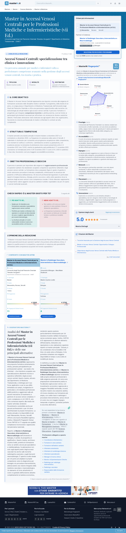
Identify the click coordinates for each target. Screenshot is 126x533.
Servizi (7, 512)
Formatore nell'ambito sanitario (54, 445)
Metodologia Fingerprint (72, 512)
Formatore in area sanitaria (52, 443)
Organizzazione (58, 431)
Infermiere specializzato (52, 454)
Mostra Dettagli (82, 226)
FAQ (12, 512)
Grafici (73, 518)
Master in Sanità (48, 422)
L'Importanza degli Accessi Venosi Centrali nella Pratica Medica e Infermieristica (98, 251)
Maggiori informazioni (76, 531)
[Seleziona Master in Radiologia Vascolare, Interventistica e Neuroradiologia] (77, 42)
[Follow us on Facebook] (115, 527)
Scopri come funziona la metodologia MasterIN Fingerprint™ (93, 78)
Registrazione (14, 515)
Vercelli (101, 30)
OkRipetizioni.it (92, 502)
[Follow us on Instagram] (112, 527)
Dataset (66, 518)
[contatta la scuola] (63, 490)
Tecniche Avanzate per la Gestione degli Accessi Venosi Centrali (98, 240)
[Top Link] (119, 3)
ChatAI (17, 512)
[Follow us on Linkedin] (119, 527)
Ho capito (120, 530)
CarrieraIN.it (71, 502)
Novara (94, 30)
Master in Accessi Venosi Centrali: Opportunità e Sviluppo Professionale (95, 245)
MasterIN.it (12, 502)
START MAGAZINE (114, 257)
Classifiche (79, 518)
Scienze (62, 429)
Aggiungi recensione (113, 212)
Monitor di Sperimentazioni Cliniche (55, 459)
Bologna (97, 45)
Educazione (46, 431)
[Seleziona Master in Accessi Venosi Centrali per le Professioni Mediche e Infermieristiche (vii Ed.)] (77, 28)
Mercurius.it (111, 502)
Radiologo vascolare (50, 467)
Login (6, 515)
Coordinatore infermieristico (53, 440)
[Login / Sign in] (115, 3)
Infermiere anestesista (51, 448)
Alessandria (85, 30)
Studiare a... (24, 512)
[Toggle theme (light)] (111, 3)
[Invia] (98, 3)
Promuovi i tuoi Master (41, 512)
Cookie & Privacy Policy (61, 527)
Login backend (39, 515)
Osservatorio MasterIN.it (72, 515)
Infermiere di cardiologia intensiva (55, 451)
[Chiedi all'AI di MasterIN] (65, 3)
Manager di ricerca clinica (52, 457)
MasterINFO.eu (33, 502)
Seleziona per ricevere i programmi (98, 52)
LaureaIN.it (51, 502)
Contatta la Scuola (15, 316)
